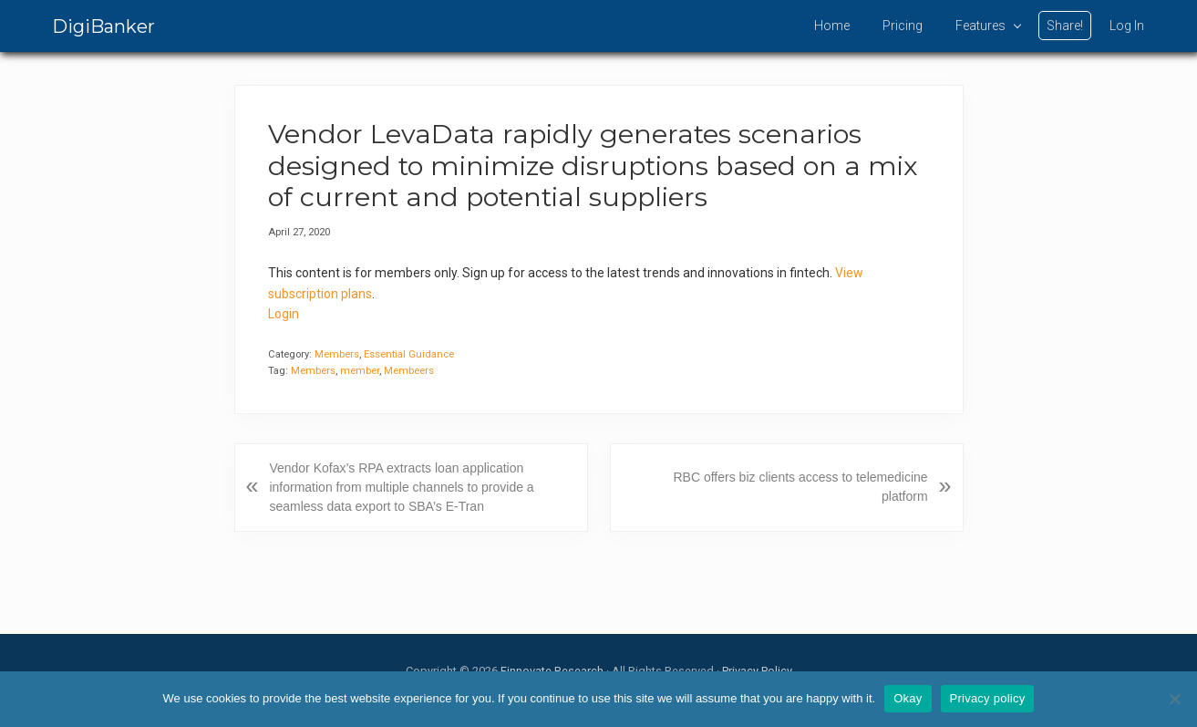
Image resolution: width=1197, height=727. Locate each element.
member (359, 371)
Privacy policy (988, 698)
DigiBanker (103, 26)
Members (337, 354)
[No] (1174, 699)
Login (283, 313)
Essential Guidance (409, 354)
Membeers (409, 371)
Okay (907, 698)
